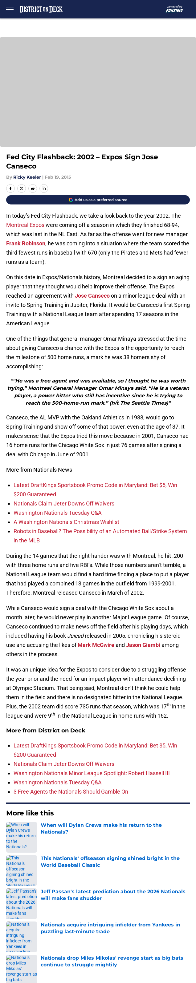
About (12, 875)
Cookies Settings (115, 943)
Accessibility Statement (123, 932)
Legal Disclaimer (25, 932)
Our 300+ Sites (112, 886)
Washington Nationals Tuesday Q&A (58, 512)
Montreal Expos (26, 225)
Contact (14, 886)
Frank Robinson (25, 243)
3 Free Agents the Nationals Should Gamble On (71, 791)
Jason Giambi (143, 645)
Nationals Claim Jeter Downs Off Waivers (64, 503)
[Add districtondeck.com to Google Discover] (98, 199)
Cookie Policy (110, 920)
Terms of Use (21, 920)
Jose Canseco (92, 295)
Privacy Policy (111, 909)
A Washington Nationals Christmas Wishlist (66, 522)
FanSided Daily (112, 897)
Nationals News (40, 832)
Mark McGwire (96, 645)
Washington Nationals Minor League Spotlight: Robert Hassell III (92, 773)
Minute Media (37, 959)
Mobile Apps (20, 897)
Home (12, 832)
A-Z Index (16, 943)
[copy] (43, 188)
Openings (105, 875)
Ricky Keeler (27, 177)
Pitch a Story (20, 909)
